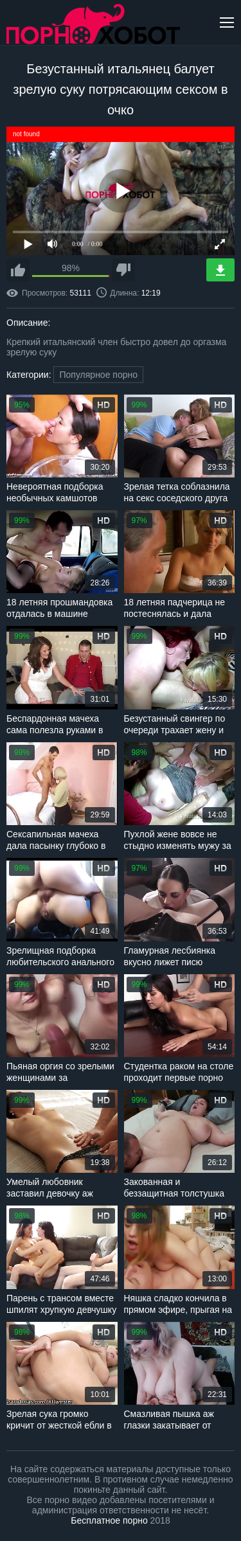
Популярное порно (98, 375)
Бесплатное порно (109, 1520)
